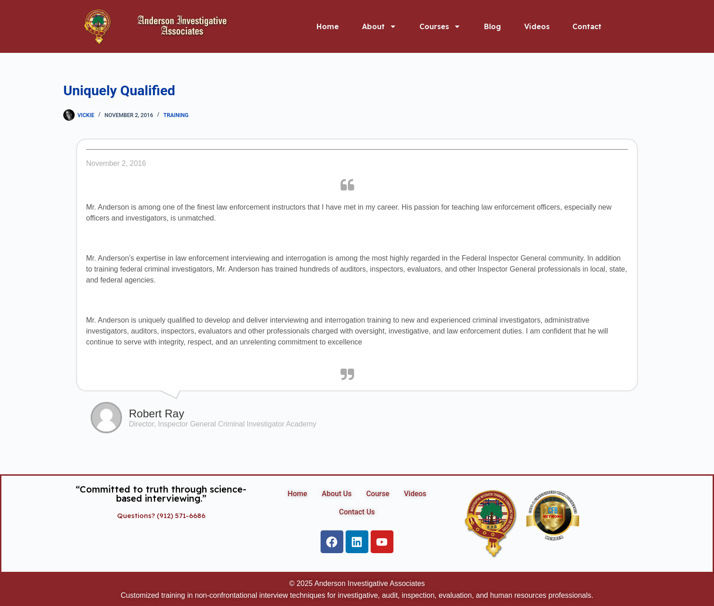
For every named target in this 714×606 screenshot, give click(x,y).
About (379, 26)
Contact (587, 26)
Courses (440, 26)
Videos (537, 26)
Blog (492, 26)
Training (176, 115)
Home (327, 26)
